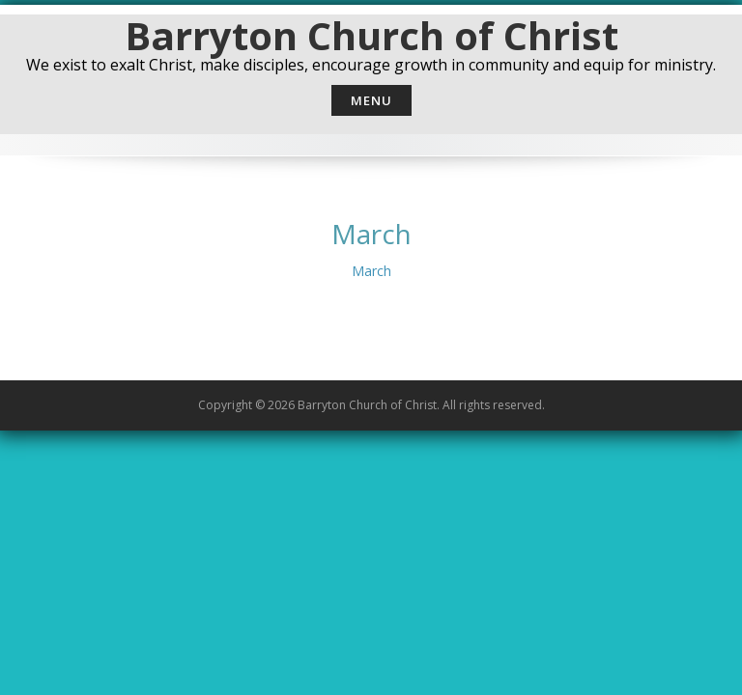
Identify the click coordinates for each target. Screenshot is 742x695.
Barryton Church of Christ (371, 35)
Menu (371, 100)
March (371, 271)
